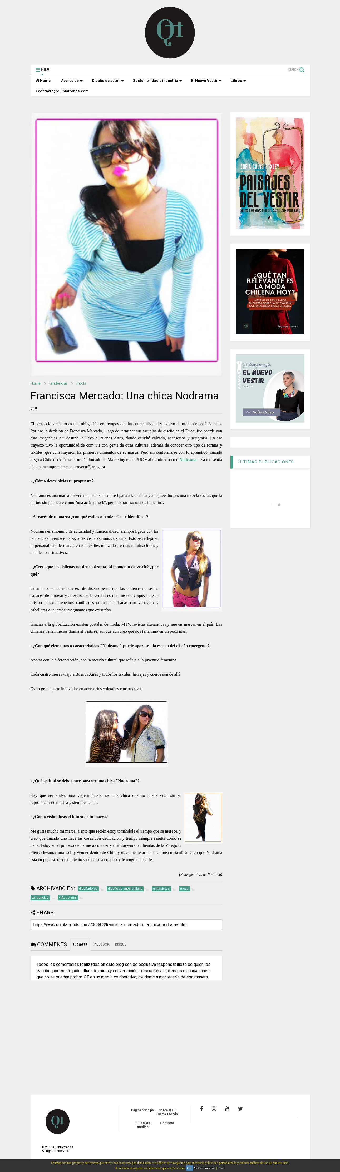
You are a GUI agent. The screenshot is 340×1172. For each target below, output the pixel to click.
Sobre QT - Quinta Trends (167, 1112)
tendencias (58, 383)
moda (81, 383)
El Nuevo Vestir (206, 80)
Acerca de (72, 80)
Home (43, 80)
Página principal (142, 1110)
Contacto (167, 1123)
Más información (204, 1168)
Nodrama (187, 459)
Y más (222, 1168)
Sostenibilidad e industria (157, 80)
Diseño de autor (108, 80)
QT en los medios (142, 1125)
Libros (238, 80)
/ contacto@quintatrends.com (62, 91)
